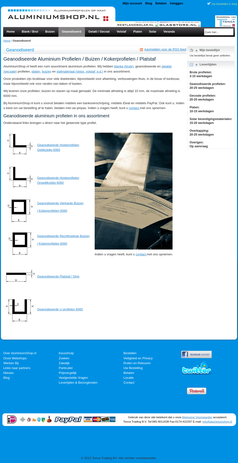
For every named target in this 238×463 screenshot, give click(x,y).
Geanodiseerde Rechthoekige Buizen (63, 236)
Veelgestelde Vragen (73, 378)
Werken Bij (11, 363)
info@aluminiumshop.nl (217, 421)
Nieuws (8, 373)
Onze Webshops (15, 358)
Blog (148, 3)
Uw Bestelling (133, 368)
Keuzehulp (66, 353)
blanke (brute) (124, 66)
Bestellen (129, 353)
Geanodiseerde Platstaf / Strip (58, 276)
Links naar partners (16, 368)
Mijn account (132, 3)
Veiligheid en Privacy (138, 358)
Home (6, 40)
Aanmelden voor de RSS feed (165, 49)
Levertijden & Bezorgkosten (78, 382)
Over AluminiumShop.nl (20, 353)
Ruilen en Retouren (137, 363)
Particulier (66, 368)
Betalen (161, 3)
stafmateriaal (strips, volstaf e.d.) (79, 71)
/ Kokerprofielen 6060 (52, 211)
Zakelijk (64, 363)
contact (134, 108)
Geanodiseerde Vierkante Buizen (60, 203)
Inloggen (176, 3)
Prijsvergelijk (68, 373)
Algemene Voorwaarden (197, 417)
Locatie (128, 378)
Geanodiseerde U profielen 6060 (60, 309)
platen (36, 71)
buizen (46, 71)
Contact (128, 382)
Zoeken (64, 358)
